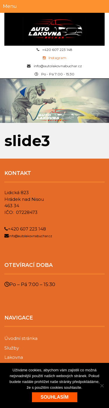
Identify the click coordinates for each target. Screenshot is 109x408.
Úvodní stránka (20, 338)
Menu (10, 6)
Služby (11, 348)
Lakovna (13, 357)
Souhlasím (55, 397)
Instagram (54, 58)
